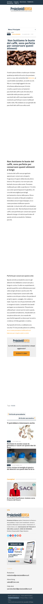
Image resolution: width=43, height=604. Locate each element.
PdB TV (17, 3)
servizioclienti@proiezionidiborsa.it (19, 589)
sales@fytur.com (13, 582)
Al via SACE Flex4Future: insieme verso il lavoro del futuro (21, 499)
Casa (12, 32)
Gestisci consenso (13, 597)
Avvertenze (23, 2)
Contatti (16, 2)
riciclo (13, 405)
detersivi (31, 78)
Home (8, 32)
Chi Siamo (9, 2)
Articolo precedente (17, 414)
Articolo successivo (26, 418)
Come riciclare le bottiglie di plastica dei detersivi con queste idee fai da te (20, 468)
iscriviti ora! (21, 353)
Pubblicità (30, 2)
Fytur (31, 602)
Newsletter (10, 3)
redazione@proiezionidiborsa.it (18, 575)
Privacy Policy (24, 597)
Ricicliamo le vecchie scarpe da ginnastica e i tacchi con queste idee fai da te (21, 445)
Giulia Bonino (16, 34)
